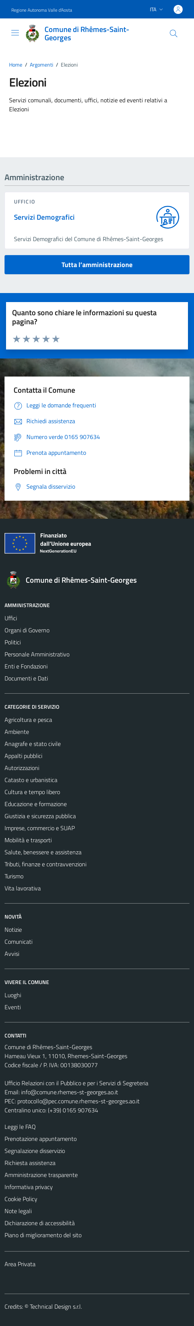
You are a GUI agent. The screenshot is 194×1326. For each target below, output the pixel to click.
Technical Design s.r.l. (56, 1306)
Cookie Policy (21, 1198)
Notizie (13, 929)
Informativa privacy (29, 1186)
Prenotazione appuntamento (41, 1138)
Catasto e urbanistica (31, 779)
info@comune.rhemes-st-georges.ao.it (69, 1092)
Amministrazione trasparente (41, 1174)
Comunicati (18, 941)
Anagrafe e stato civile (33, 743)
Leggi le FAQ (20, 1126)
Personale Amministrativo (37, 654)
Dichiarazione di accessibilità (40, 1222)
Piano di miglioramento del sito (43, 1234)
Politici (13, 642)
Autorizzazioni (22, 767)
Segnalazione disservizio (35, 1150)
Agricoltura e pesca (28, 719)
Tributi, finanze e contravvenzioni (45, 864)
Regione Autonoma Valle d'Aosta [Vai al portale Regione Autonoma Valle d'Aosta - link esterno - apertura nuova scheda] (41, 10)
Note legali (18, 1210)
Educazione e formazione (36, 803)
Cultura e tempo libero (32, 791)
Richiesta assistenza (30, 1162)
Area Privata (20, 1263)
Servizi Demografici (44, 217)
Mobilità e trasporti (28, 840)
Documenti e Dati (26, 678)
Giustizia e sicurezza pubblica (40, 815)
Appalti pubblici (23, 755)
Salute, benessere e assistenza (43, 852)
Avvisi (12, 953)
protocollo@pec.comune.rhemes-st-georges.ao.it (78, 1101)
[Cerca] (174, 33)
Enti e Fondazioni (26, 666)
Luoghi (13, 994)
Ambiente (17, 731)
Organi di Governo (27, 630)
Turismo (14, 876)
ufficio (24, 201)
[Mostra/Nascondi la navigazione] (15, 32)
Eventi (13, 1007)
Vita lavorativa (23, 888)
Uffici (11, 618)
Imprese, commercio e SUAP (40, 827)
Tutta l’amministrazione (97, 265)
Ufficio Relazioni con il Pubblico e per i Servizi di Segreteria (76, 1083)
